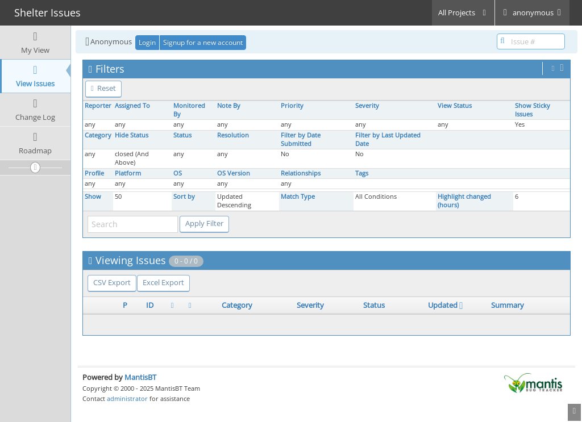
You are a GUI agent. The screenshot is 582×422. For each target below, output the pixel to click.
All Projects (463, 12)
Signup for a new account (203, 42)
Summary (507, 305)
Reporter (98, 106)
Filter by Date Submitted (301, 139)
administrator (127, 398)
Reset (103, 88)
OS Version (233, 173)
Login (147, 42)
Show (93, 196)
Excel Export (163, 282)
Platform (128, 173)
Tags (361, 173)
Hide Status (131, 135)
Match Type (298, 196)
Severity (367, 106)
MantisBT (140, 377)
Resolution (233, 135)
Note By (228, 106)
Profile (94, 173)
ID (149, 305)
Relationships (301, 173)
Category (98, 135)
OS (177, 173)
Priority (292, 106)
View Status (455, 106)
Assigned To (132, 106)
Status (182, 135)
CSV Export (112, 282)
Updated (443, 305)
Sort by (184, 196)
